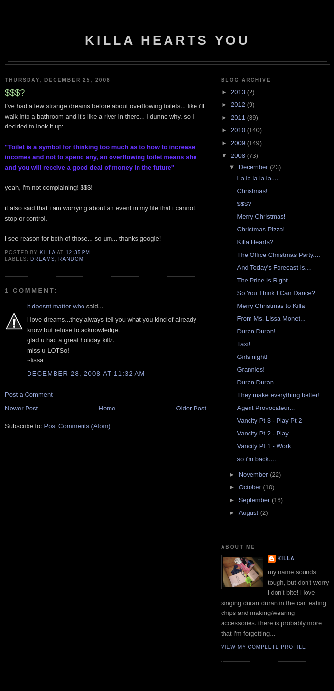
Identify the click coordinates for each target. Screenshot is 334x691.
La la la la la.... (257, 178)
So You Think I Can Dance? (276, 293)
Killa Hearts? (255, 242)
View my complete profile (263, 647)
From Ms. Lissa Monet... (271, 318)
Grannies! (250, 369)
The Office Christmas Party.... (278, 254)
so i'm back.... (256, 458)
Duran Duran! (256, 331)
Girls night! (252, 356)
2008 (239, 155)
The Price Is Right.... (266, 280)
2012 (239, 104)
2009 (239, 143)
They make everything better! (278, 395)
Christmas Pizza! (261, 229)
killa (286, 558)
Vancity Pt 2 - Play (262, 433)
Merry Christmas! (261, 216)
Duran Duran (255, 382)
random (71, 259)
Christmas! (252, 191)
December (254, 167)
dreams (42, 259)
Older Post (191, 408)
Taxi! (243, 344)
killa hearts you (167, 40)
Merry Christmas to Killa (271, 305)
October (251, 487)
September (255, 500)
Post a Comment (29, 394)
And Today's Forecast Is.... (274, 267)
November (254, 474)
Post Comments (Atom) (77, 426)
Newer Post (21, 408)
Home (107, 408)
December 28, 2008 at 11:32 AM (86, 373)
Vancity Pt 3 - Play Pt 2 (269, 420)
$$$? (244, 203)
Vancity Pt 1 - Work (264, 446)
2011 (239, 117)
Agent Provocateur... (266, 407)
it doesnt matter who (55, 306)
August (249, 512)
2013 (239, 92)
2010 (239, 130)
